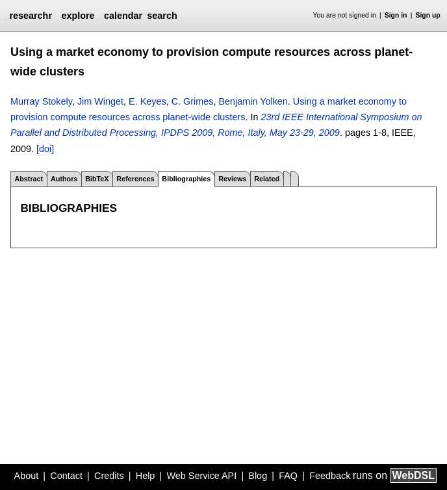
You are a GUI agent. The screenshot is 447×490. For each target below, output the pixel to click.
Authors (64, 179)
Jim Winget (100, 101)
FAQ (288, 476)
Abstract (28, 179)
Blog (257, 476)
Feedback (329, 476)
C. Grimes (193, 101)
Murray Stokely (41, 101)
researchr (30, 15)
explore (77, 15)
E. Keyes (147, 101)
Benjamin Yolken (252, 101)
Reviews (232, 179)
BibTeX (97, 179)
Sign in (396, 15)
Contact (66, 476)
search (162, 15)
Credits (109, 476)
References (135, 179)
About (26, 476)
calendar (123, 15)
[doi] (45, 149)
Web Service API (201, 476)
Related (266, 179)
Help (145, 476)
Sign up (428, 15)
